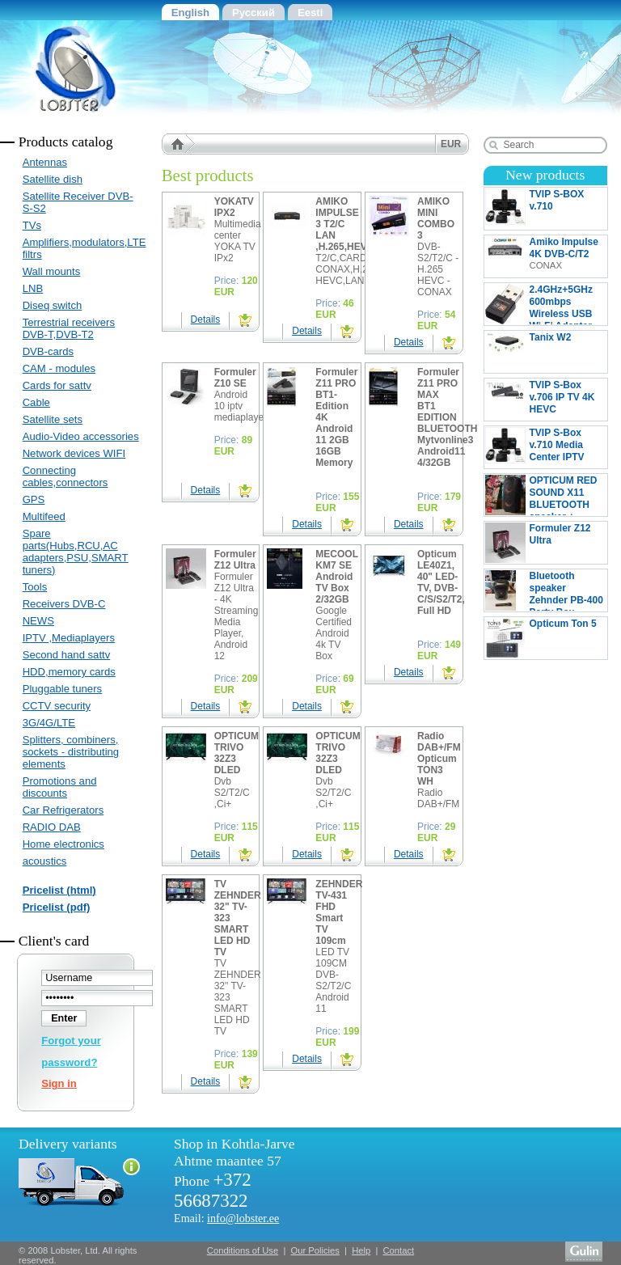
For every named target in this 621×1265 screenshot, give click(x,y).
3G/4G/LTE (49, 723)
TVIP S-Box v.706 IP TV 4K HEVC (545, 399)
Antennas (45, 162)
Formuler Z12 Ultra (545, 542)
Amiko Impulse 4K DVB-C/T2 (541, 256)
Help (361, 1250)
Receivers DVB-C (64, 604)
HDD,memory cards (69, 672)
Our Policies (315, 1250)
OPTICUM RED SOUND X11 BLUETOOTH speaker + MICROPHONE (541, 495)
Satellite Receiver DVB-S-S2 (78, 202)
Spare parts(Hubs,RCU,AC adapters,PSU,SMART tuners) (76, 551)
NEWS (38, 621)
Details (206, 319)
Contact (399, 1250)
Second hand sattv (67, 655)
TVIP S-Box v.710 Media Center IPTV (535, 447)
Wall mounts (52, 271)
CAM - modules (59, 368)
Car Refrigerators (63, 810)
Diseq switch (52, 305)
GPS (34, 499)
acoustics (45, 861)
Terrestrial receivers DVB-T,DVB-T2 (69, 328)
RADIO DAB (52, 827)
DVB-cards (48, 351)
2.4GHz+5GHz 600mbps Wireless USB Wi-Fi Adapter (539, 304)
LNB (33, 288)
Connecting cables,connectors (65, 476)
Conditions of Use (242, 1250)
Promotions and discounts (60, 787)
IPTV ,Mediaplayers (69, 638)
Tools (35, 587)
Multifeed (44, 516)
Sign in (59, 1083)
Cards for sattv (57, 385)
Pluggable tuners (62, 689)
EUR (451, 144)
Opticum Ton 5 (545, 638)
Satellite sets (52, 419)
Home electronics (63, 844)
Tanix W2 (545, 352)
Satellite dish (52, 179)
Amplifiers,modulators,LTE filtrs (83, 248)
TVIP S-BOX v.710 (545, 208)
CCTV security (57, 706)
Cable (36, 402)
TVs (32, 225)
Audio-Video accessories (81, 436)
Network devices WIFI (74, 453)
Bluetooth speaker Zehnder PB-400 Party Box (544, 590)
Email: (226, 1218)
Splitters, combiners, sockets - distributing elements (71, 752)
